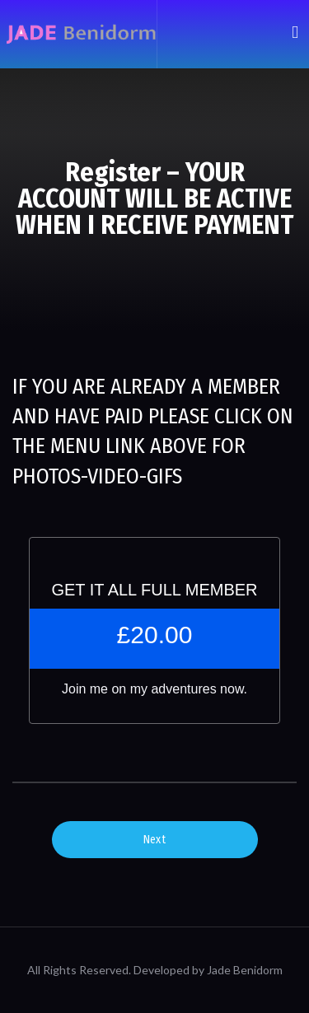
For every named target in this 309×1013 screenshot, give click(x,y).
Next (154, 840)
